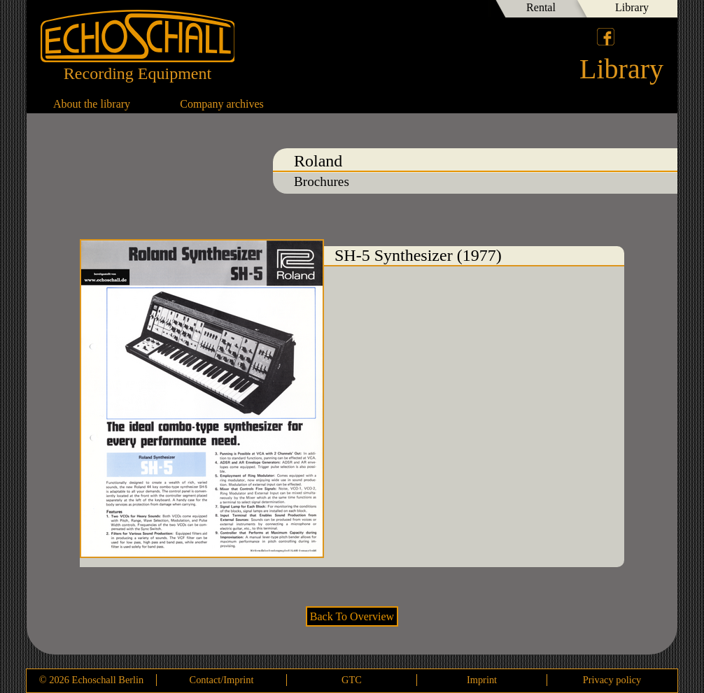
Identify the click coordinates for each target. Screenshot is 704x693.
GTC (352, 679)
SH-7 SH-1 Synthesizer (645, 305)
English (655, 36)
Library (632, 7)
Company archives (222, 104)
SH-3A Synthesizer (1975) (58, 305)
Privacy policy (612, 679)
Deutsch (631, 36)
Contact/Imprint (222, 679)
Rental (541, 7)
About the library (91, 104)
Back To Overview (352, 616)
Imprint (482, 679)
